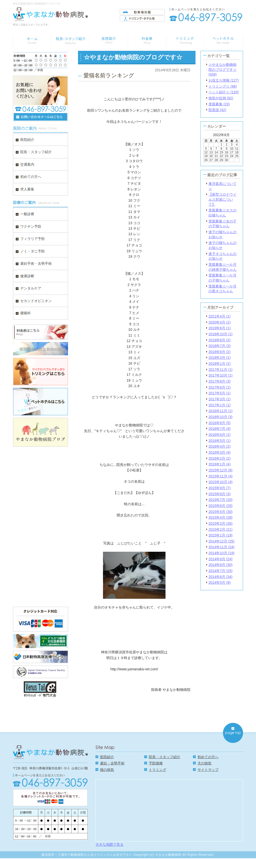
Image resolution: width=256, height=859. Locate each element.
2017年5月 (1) (219, 393)
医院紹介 (107, 757)
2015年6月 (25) (220, 506)
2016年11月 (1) (220, 411)
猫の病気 (107, 770)
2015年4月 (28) (220, 517)
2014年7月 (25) (220, 571)
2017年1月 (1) (219, 405)
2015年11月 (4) (220, 476)
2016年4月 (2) (219, 446)
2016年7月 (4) (219, 429)
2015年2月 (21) (220, 529)
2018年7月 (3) (219, 346)
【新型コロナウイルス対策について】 (222, 199)
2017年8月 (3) (219, 381)
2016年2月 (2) (219, 458)
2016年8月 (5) (219, 423)
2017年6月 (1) (219, 387)
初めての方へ (208, 757)
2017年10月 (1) (220, 375)
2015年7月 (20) (220, 500)
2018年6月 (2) (219, 352)
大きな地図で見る (110, 844)
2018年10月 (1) (220, 334)
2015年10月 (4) (220, 482)
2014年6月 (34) (220, 577)
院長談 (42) (217, 110)
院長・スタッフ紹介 (164, 757)
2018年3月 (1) (219, 358)
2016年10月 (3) (220, 417)
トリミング (157, 770)
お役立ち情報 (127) (223, 80)
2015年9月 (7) (219, 488)
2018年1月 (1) (219, 364)
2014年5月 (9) (219, 583)
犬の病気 (205, 763)
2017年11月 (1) (220, 370)
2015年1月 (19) (220, 535)
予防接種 (156, 763)
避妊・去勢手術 (112, 763)
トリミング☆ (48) (222, 86)
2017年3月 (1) (219, 399)
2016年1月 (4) (219, 464)
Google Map (169, 810)
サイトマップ (208, 770)
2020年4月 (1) (219, 322)
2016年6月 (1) (219, 435)
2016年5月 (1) (219, 441)
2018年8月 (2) (219, 340)
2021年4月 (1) (219, 316)
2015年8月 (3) (219, 494)
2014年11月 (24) (221, 547)
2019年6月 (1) (219, 328)
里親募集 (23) (219, 104)
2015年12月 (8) (220, 470)
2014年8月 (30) (220, 565)
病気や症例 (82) (220, 98)
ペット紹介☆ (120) (223, 92)
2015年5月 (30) (220, 512)
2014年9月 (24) (220, 559)
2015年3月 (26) (220, 523)
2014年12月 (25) (221, 541)
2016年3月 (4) (219, 452)
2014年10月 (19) (221, 553)
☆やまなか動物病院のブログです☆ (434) (222, 69)
